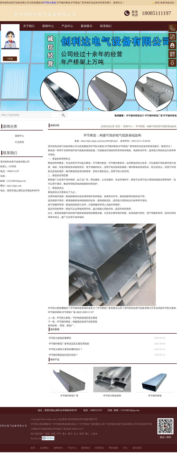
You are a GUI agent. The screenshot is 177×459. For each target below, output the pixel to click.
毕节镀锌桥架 (170, 115)
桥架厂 (70, 325)
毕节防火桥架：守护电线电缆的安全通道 (77, 318)
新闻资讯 (58, 448)
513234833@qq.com (16, 181)
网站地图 (113, 448)
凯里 (81, 434)
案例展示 (86, 26)
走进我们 (44, 448)
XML (125, 448)
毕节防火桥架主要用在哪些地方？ (65, 349)
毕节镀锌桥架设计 (135, 115)
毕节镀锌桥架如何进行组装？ (63, 355)
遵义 (64, 434)
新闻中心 (48, 26)
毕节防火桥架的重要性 (60, 338)
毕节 (59, 434)
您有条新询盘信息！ (164, 2)
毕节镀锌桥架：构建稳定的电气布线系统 (77, 321)
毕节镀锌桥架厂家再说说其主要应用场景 (69, 343)
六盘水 (94, 434)
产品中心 (67, 26)
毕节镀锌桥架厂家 (154, 115)
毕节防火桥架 (49, 2)
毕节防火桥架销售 (112, 395)
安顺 (53, 434)
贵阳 (47, 434)
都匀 (70, 434)
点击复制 (62, 419)
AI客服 (10, 59)
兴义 (76, 434)
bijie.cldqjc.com (14, 186)
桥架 (62, 325)
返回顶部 (137, 448)
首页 (118, 126)
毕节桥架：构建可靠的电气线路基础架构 (156, 126)
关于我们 (29, 26)
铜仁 (87, 434)
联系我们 (106, 26)
